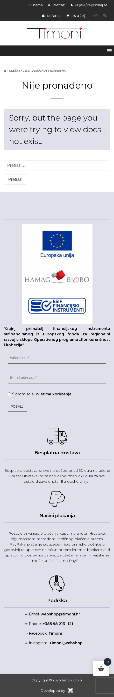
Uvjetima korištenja (53, 394)
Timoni (55, 633)
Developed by (57, 690)
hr (95, 16)
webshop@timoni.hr (60, 614)
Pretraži (57, 5)
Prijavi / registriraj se (89, 5)
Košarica (51, 16)
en (105, 16)
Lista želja (77, 16)
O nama (36, 5)
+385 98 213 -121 (58, 623)
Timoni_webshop (66, 643)
